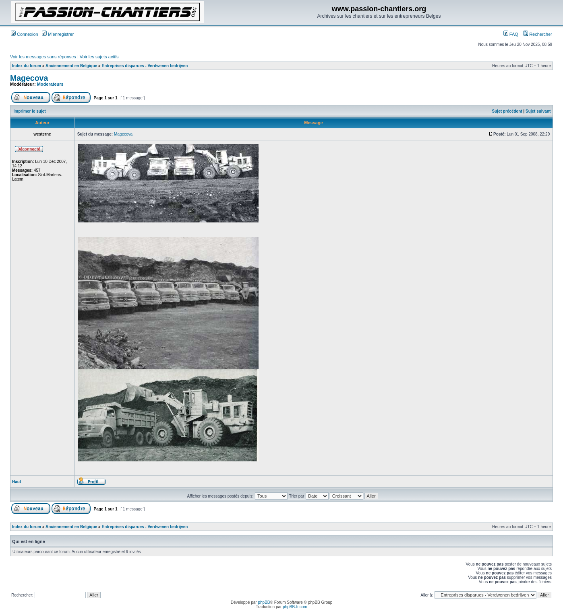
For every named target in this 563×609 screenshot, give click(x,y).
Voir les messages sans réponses (43, 56)
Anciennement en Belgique (71, 66)
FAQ (510, 34)
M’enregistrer (58, 34)
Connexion (24, 34)
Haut (16, 481)
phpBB (264, 602)
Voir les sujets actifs (99, 56)
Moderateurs (50, 84)
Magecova (29, 78)
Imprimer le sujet (30, 111)
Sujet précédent (507, 111)
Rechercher (537, 34)
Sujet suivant (538, 111)
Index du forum (26, 66)
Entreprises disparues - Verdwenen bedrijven (144, 66)
